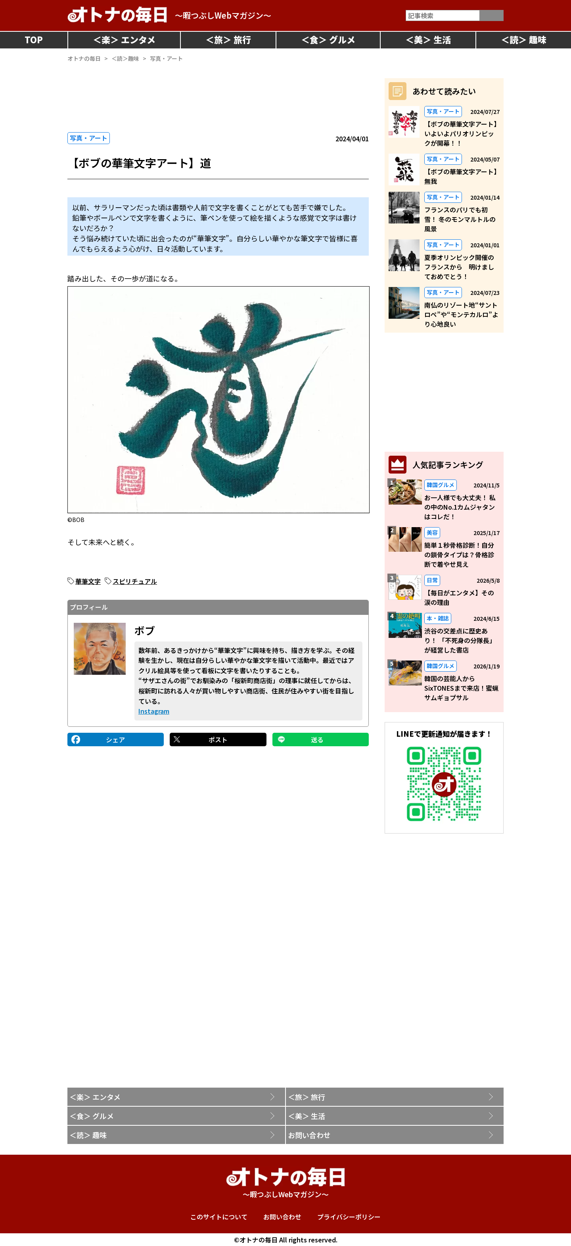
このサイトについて (218, 1216)
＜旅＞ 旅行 (306, 1097)
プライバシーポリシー (349, 1216)
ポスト (218, 739)
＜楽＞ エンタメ (95, 1097)
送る (317, 739)
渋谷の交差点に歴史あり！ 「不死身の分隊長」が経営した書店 (460, 640)
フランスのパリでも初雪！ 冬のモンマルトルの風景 (460, 219)
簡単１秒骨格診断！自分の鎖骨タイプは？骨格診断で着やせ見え (459, 554)
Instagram (153, 711)
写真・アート (88, 138)
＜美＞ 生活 (306, 1116)
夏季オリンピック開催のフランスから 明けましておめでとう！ (459, 266)
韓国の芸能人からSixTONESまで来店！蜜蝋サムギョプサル (461, 688)
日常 (432, 580)
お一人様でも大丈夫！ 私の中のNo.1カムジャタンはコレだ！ (460, 507)
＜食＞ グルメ (91, 1116)
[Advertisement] (218, 97)
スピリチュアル (135, 581)
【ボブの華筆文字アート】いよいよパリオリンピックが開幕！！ (460, 133)
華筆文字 (88, 581)
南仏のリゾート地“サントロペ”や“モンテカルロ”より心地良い (461, 314)
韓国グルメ (440, 485)
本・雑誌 (438, 618)
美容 (432, 532)
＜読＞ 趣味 (88, 1135)
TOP (34, 39)
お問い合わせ (309, 1135)
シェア (115, 739)
